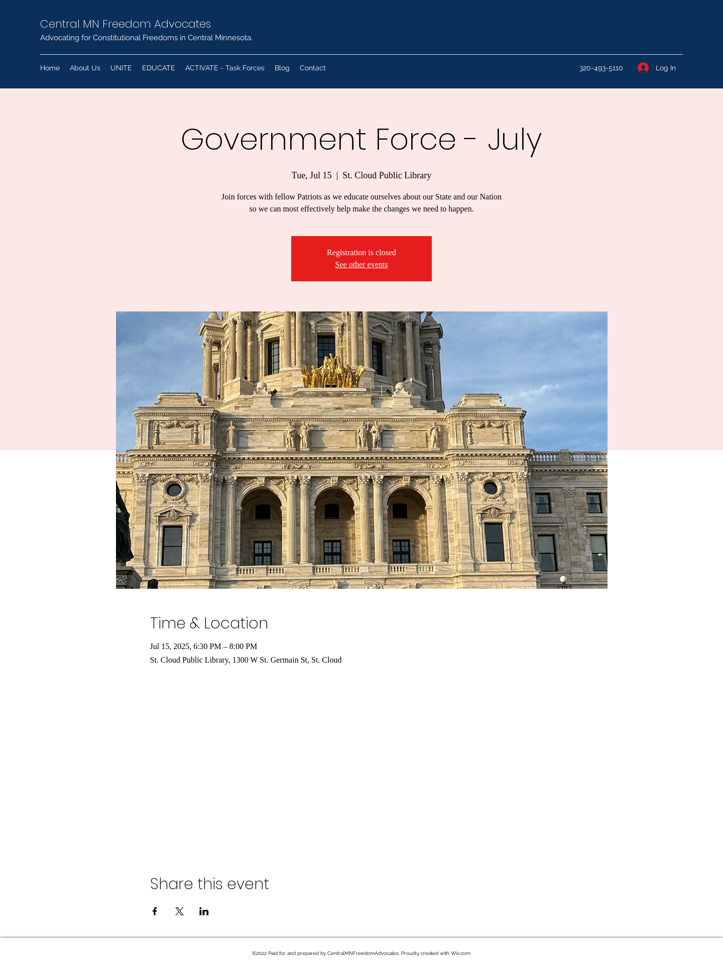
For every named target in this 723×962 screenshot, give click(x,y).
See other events (361, 264)
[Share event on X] (179, 911)
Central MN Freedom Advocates (125, 24)
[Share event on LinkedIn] (204, 911)
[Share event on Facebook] (155, 911)
